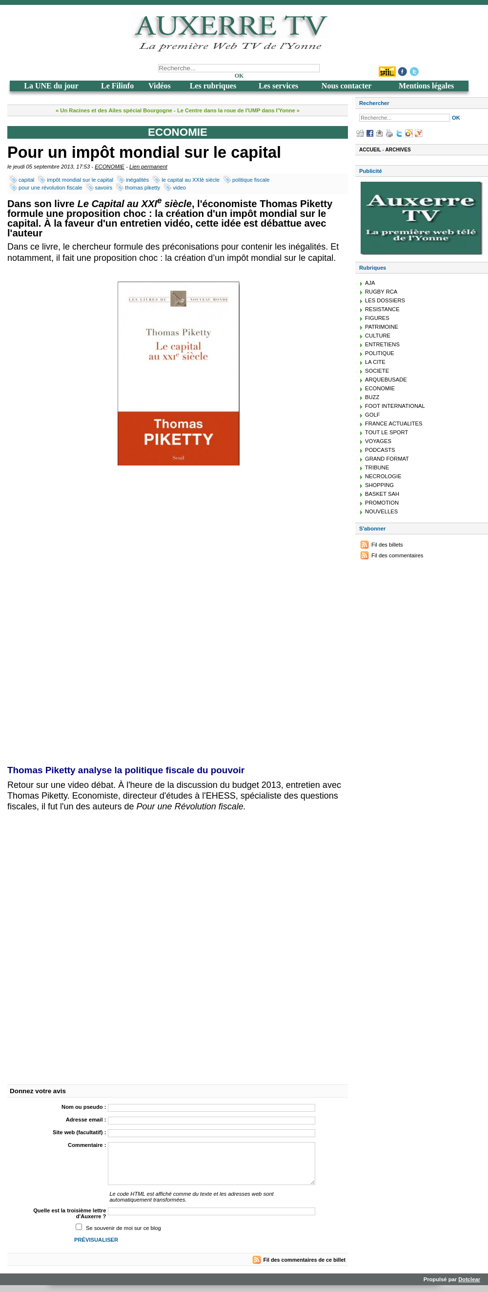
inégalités (137, 180)
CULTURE (377, 336)
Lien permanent (148, 166)
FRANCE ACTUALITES (394, 423)
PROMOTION (382, 503)
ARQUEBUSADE (386, 379)
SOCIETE (377, 371)
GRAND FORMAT (387, 459)
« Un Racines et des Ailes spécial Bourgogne (114, 110)
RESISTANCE (382, 309)
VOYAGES (378, 441)
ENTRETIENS (382, 344)
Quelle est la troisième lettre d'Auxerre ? (69, 1213)
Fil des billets (387, 545)
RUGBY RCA (381, 292)
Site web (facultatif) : (79, 1132)
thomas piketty (142, 188)
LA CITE (375, 362)
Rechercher (374, 103)
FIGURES (377, 318)
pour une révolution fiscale (50, 188)
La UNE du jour (51, 86)
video (179, 188)
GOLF (372, 415)
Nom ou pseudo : (83, 1107)
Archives (398, 149)
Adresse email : (86, 1120)
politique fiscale (251, 180)
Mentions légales (426, 86)
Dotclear (469, 1279)
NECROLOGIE (383, 476)
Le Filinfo (117, 86)
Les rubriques (213, 86)
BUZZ (372, 397)
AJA (370, 283)
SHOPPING (379, 485)
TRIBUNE (377, 467)
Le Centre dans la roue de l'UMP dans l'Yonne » (238, 110)
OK (239, 75)
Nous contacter (347, 86)
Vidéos (159, 86)
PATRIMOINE (381, 327)
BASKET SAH (382, 494)
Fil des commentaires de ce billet (305, 1260)
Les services (278, 86)
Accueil (370, 149)
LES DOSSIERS (385, 300)
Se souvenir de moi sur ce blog (123, 1228)
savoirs (103, 188)
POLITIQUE (379, 353)
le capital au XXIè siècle (191, 180)
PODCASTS (380, 450)
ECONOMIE (109, 166)
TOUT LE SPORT (386, 432)
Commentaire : (87, 1145)
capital (26, 180)
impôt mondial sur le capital (80, 180)
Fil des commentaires (397, 555)
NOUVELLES (381, 511)
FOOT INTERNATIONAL (395, 406)
